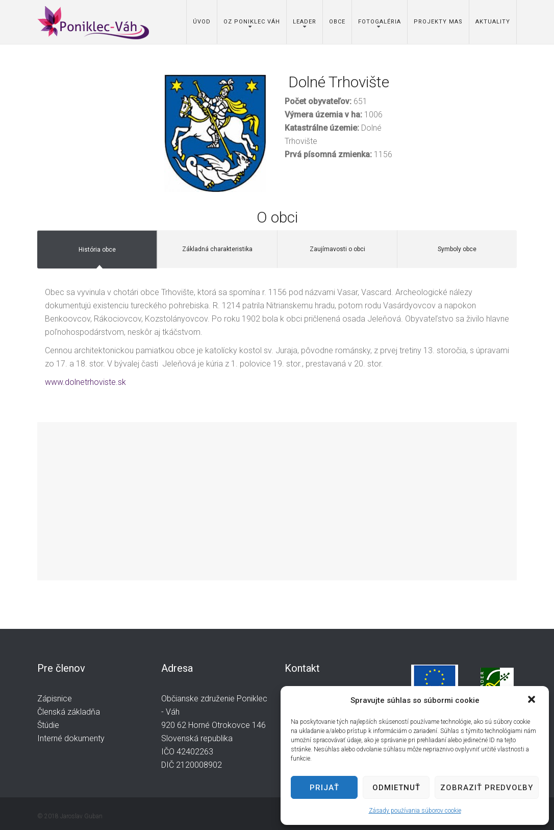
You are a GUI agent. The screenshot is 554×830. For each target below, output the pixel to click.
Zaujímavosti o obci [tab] (337, 249)
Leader (304, 21)
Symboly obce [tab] (457, 249)
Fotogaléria (379, 21)
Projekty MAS (438, 21)
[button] (532, 700)
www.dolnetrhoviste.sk (85, 382)
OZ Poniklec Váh (251, 21)
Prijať (324, 787)
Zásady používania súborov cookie (415, 810)
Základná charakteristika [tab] (217, 249)
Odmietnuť (396, 787)
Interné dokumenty (71, 738)
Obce (337, 21)
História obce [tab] (97, 249)
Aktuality (492, 21)
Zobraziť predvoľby (486, 787)
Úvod (202, 21)
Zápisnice (54, 698)
